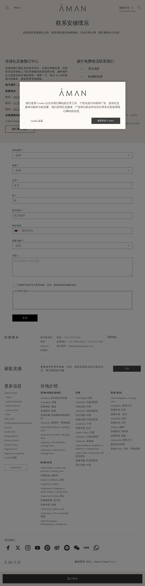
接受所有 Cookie (105, 120)
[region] (72, 105)
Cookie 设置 (37, 120)
